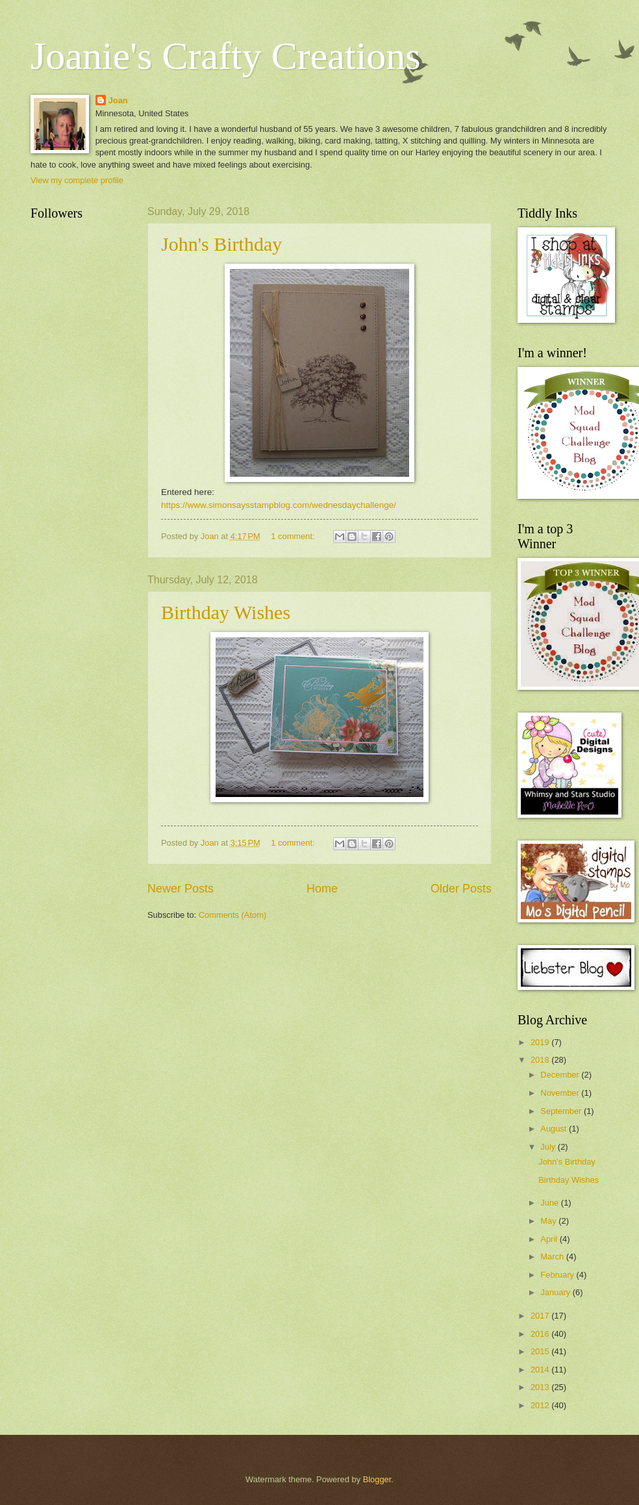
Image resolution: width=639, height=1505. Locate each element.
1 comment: (294, 536)
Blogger (377, 1479)
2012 (541, 1405)
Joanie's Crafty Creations (226, 55)
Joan (118, 100)
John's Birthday (221, 244)
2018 (541, 1060)
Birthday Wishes (225, 612)
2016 (541, 1334)
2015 (541, 1351)
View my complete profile (77, 180)
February (558, 1275)
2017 (541, 1316)
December (560, 1075)
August (554, 1128)
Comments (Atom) (232, 915)
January (556, 1292)
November (560, 1093)
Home (322, 888)
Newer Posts (180, 888)
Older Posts (461, 888)
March (553, 1256)
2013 (541, 1387)
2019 (541, 1042)
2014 (541, 1369)
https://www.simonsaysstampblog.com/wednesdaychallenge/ (278, 505)
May (549, 1221)
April (549, 1239)
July (548, 1147)
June (550, 1203)
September (562, 1111)
